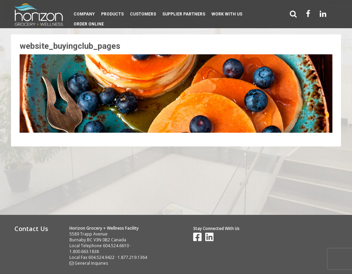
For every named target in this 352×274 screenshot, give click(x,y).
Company (84, 14)
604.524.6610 (116, 246)
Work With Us (226, 14)
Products (112, 14)
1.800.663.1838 (84, 251)
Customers (143, 14)
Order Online (89, 24)
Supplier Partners (183, 14)
